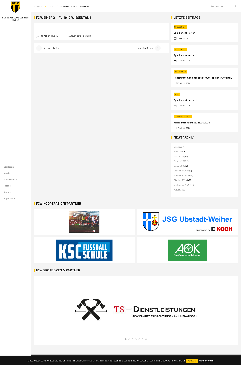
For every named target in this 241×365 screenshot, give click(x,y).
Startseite (9, 166)
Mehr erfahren (206, 360)
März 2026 (179, 156)
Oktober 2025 (180, 180)
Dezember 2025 (181, 170)
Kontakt (8, 192)
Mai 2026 (178, 146)
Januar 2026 (179, 165)
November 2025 (181, 175)
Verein (7, 173)
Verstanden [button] (192, 361)
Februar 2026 (180, 161)
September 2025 (182, 184)
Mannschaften (11, 179)
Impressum (9, 198)
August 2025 (179, 189)
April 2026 (178, 151)
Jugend (7, 185)
